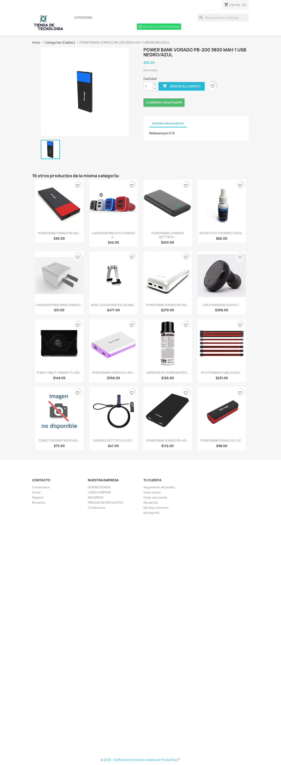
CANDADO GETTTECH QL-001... (113, 440)
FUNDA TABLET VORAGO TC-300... (59, 372)
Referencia (157, 133)
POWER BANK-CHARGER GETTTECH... (167, 235)
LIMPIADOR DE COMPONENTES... (167, 372)
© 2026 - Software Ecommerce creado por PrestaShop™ (140, 760)
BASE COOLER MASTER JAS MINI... (113, 305)
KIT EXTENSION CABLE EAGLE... (221, 372)
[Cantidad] (148, 86)
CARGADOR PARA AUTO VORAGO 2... (113, 235)
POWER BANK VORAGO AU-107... (222, 440)
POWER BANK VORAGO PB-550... (167, 305)
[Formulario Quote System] (140, 636)
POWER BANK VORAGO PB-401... (167, 440)
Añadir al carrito (182, 86)
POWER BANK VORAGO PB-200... (59, 233)
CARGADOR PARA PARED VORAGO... (59, 305)
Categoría (83, 17)
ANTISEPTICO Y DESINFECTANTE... (221, 233)
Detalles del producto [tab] (168, 123)
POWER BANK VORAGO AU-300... (113, 372)
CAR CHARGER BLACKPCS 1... (222, 305)
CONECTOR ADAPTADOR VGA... (59, 440)
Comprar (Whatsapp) (164, 102)
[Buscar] (223, 18)
